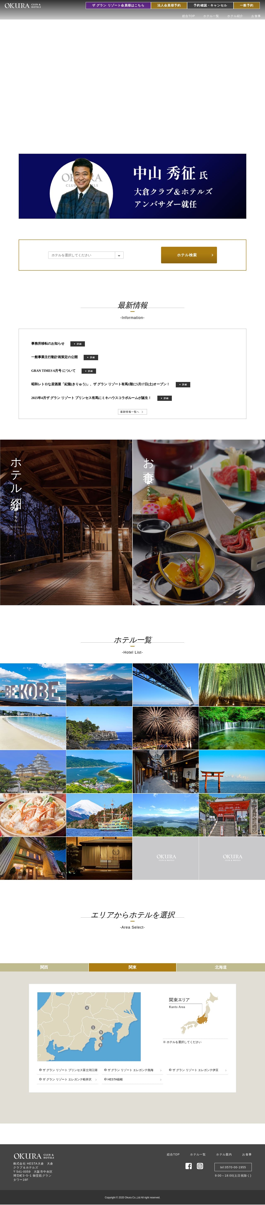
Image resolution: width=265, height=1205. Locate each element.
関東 (132, 967)
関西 (44, 967)
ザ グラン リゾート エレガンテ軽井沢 (65, 1079)
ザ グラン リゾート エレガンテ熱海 (129, 1070)
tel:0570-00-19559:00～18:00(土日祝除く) (233, 1168)
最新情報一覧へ (129, 411)
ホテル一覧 (211, 16)
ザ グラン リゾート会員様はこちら (118, 5)
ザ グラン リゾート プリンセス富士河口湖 (68, 1070)
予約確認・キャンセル (210, 5)
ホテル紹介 (235, 16)
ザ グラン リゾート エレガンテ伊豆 (193, 1070)
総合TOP (188, 16)
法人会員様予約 (169, 5)
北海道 (221, 967)
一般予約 (246, 5)
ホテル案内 (224, 1154)
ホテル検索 (187, 255)
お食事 (256, 16)
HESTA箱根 (113, 1079)
